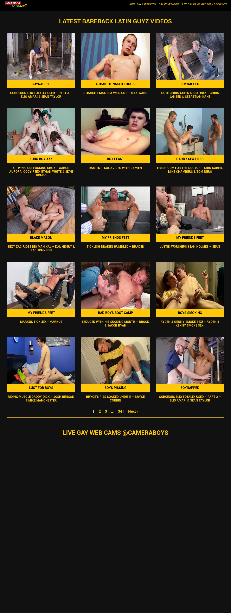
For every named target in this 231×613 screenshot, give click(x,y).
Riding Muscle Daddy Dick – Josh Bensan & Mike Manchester (41, 398)
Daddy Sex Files (190, 159)
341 (121, 411)
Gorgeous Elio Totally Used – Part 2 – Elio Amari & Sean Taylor (190, 398)
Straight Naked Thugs (115, 84)
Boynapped (41, 84)
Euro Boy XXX (41, 159)
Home (132, 4)
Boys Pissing (115, 388)
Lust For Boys (41, 388)
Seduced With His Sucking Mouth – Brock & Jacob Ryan (115, 323)
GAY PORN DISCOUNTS (214, 4)
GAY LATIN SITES (146, 4)
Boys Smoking (190, 313)
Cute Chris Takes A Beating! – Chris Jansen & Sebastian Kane (190, 95)
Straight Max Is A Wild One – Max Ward (115, 93)
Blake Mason (41, 238)
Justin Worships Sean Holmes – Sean (190, 247)
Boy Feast (115, 159)
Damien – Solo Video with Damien (115, 168)
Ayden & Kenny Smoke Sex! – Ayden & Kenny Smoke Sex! (190, 323)
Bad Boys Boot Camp (115, 313)
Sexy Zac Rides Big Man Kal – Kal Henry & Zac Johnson (41, 248)
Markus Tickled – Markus (41, 322)
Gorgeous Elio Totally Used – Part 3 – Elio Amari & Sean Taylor (41, 95)
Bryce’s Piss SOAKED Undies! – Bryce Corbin (115, 398)
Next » (133, 411)
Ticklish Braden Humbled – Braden (115, 247)
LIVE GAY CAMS (191, 4)
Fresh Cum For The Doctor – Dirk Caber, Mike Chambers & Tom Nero (190, 169)
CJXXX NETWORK (169, 4)
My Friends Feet (115, 238)
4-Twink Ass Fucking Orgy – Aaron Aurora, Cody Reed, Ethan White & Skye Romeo (41, 171)
